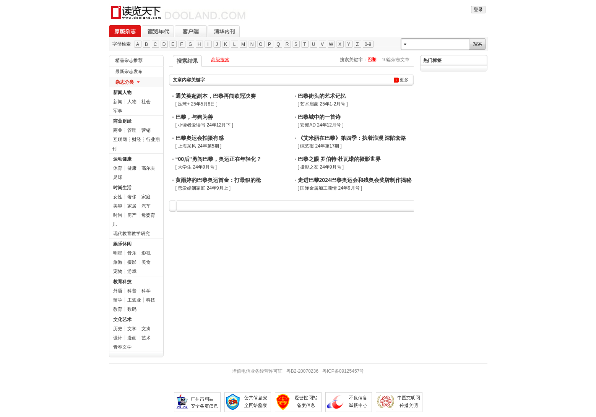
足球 (117, 177)
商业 (117, 130)
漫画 (131, 338)
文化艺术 (122, 319)
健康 (131, 168)
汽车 (146, 206)
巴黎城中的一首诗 (319, 117)
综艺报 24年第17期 (319, 146)
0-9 (368, 44)
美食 (146, 262)
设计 (117, 338)
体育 (117, 168)
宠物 (117, 271)
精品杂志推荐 (129, 60)
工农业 (134, 300)
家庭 (146, 197)
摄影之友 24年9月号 (320, 167)
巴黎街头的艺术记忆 (322, 96)
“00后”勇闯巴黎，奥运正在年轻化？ (218, 159)
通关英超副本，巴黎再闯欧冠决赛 (215, 96)
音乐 (131, 253)
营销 (146, 130)
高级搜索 (220, 59)
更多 (404, 80)
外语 (117, 291)
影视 (146, 253)
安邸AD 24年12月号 (320, 125)
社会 (146, 101)
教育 (117, 309)
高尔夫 (148, 168)
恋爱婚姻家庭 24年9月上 (203, 188)
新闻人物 (122, 92)
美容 (117, 206)
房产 (131, 215)
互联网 (120, 139)
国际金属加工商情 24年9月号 (329, 188)
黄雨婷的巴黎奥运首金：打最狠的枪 (218, 180)
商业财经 (122, 121)
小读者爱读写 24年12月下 (204, 125)
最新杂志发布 (129, 71)
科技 (150, 300)
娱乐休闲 (122, 244)
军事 (117, 111)
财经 (136, 139)
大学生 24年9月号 (196, 167)
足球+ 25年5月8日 (196, 104)
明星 (117, 253)
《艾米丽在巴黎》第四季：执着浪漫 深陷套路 (352, 138)
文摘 (146, 328)
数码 (131, 309)
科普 (131, 291)
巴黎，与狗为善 (194, 117)
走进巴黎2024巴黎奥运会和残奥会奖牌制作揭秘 (354, 180)
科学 (146, 291)
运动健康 (122, 159)
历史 (117, 328)
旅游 (117, 262)
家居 (131, 206)
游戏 (131, 271)
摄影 (131, 262)
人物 (131, 101)
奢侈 (131, 197)
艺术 (146, 338)
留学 (117, 300)
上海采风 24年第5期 (198, 146)
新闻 (117, 101)
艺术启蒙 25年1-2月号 (322, 104)
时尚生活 (122, 187)
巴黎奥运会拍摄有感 (199, 138)
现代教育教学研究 (131, 233)
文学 (131, 328)
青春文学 (122, 347)
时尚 (117, 215)
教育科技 (122, 281)
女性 (117, 197)
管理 (131, 130)
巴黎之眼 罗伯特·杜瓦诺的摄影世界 (339, 159)
